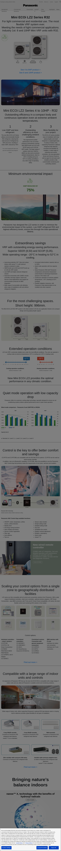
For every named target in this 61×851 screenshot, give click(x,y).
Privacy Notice (29, 843)
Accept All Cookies (42, 847)
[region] (30, 839)
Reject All (53, 847)
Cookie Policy (19, 843)
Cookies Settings (6, 847)
